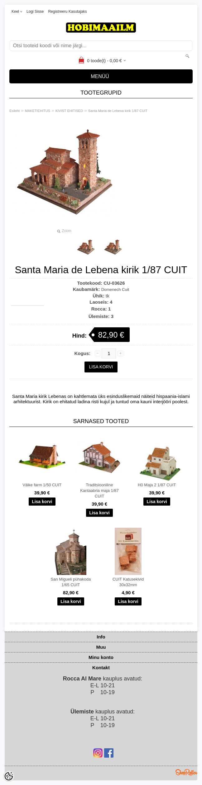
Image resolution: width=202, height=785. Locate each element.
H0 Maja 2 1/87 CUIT (157, 485)
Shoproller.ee (186, 772)
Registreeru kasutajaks (67, 11)
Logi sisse (35, 11)
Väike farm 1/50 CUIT (41, 485)
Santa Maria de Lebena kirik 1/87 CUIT (117, 111)
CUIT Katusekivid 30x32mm (128, 582)
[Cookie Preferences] (8, 776)
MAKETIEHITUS (37, 111)
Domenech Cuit (115, 289)
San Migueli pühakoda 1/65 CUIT (71, 582)
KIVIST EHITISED (69, 111)
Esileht (14, 111)
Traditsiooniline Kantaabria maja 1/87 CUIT (99, 490)
